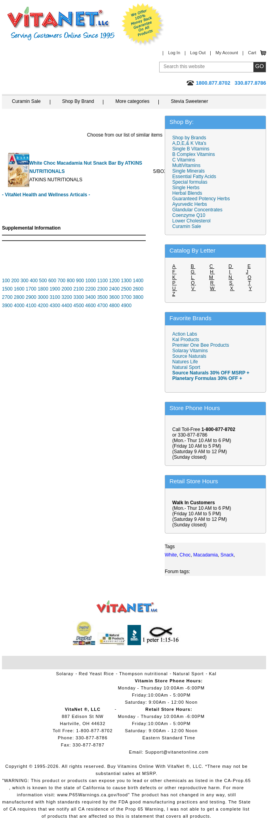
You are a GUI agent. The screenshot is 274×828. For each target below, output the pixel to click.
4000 (19, 305)
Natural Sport (186, 367)
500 (43, 280)
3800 (138, 297)
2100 (78, 289)
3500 (102, 297)
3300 (78, 297)
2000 (66, 289)
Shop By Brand (78, 101)
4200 (43, 305)
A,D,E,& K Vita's (189, 143)
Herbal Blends (187, 193)
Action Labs (184, 334)
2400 (114, 289)
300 (25, 280)
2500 (126, 289)
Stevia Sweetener (189, 101)
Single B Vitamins (190, 149)
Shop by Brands (191, 138)
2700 (7, 297)
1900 (54, 289)
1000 (90, 280)
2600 (138, 289)
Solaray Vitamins (190, 350)
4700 (102, 305)
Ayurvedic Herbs (189, 204)
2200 (90, 289)
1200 (114, 280)
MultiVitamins (186, 165)
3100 (54, 297)
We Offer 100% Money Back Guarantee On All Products (143, 24)
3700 (126, 297)
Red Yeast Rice (96, 673)
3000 (43, 297)
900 (80, 280)
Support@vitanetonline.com (176, 752)
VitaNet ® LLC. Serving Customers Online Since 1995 (61, 23)
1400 (138, 280)
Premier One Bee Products (200, 345)
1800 (43, 289)
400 (34, 280)
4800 (114, 305)
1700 (31, 289)
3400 (90, 297)
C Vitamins (183, 160)
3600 (114, 297)
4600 (90, 305)
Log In (174, 52)
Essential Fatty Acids (194, 176)
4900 (126, 305)
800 (71, 280)
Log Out (198, 52)
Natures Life (185, 362)
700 (61, 280)
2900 (31, 297)
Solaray (64, 673)
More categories (132, 101)
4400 (66, 305)
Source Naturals (189, 356)
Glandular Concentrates (197, 210)
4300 (54, 305)
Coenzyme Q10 (188, 215)
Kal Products (185, 339)
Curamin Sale (26, 101)
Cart (252, 52)
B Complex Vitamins (193, 154)
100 (6, 280)
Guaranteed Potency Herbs (201, 198)
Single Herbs (186, 187)
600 (52, 280)
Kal (213, 673)
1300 (126, 280)
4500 (78, 305)
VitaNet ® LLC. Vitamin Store (127, 606)
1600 (19, 289)
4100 (31, 305)
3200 (66, 297)
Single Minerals (188, 171)
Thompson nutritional (143, 673)
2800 (19, 297)
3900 (7, 305)
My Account (226, 52)
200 (15, 280)
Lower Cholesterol (191, 221)
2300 (102, 289)
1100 (102, 280)
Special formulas (189, 182)
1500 (7, 289)
